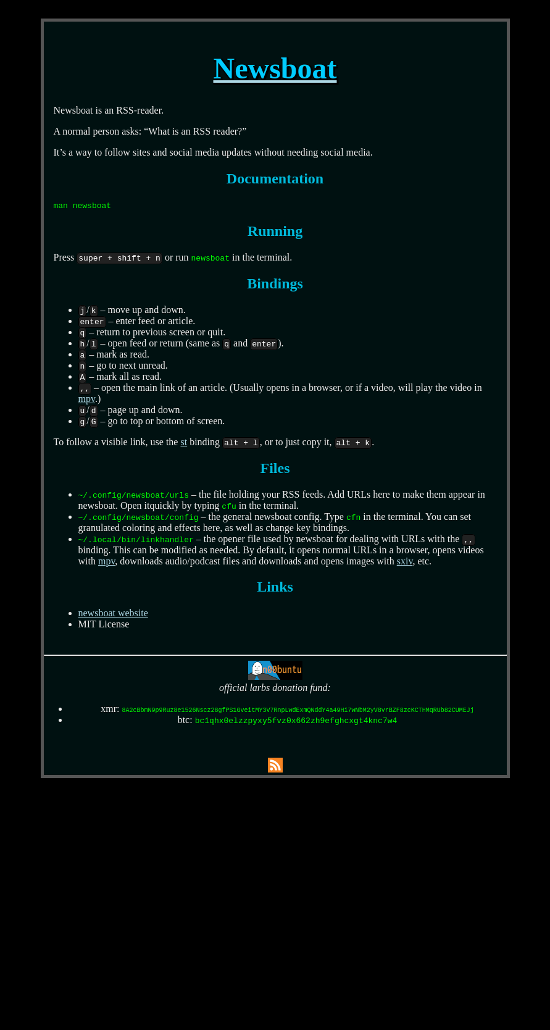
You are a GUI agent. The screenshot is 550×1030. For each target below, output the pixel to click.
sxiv (405, 561)
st (183, 442)
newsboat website (113, 613)
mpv (86, 398)
